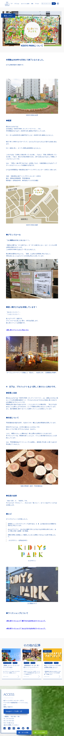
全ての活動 (25, 732)
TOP (12, 3)
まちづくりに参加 (25, 3)
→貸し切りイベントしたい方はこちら (17, 330)
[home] (7, 3)
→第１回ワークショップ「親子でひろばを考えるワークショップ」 (26, 621)
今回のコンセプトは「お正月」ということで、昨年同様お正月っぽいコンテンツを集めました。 (32, 673)
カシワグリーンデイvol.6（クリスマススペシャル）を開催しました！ (11, 672)
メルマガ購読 (41, 732)
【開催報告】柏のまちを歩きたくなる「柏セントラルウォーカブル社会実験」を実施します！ (52, 673)
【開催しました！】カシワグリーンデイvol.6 (11, 666)
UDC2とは (16, 3)
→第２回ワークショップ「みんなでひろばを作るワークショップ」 (26, 628)
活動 (32, 3)
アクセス (37, 3)
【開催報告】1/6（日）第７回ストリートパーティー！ (31, 666)
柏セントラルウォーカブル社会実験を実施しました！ (52, 666)
